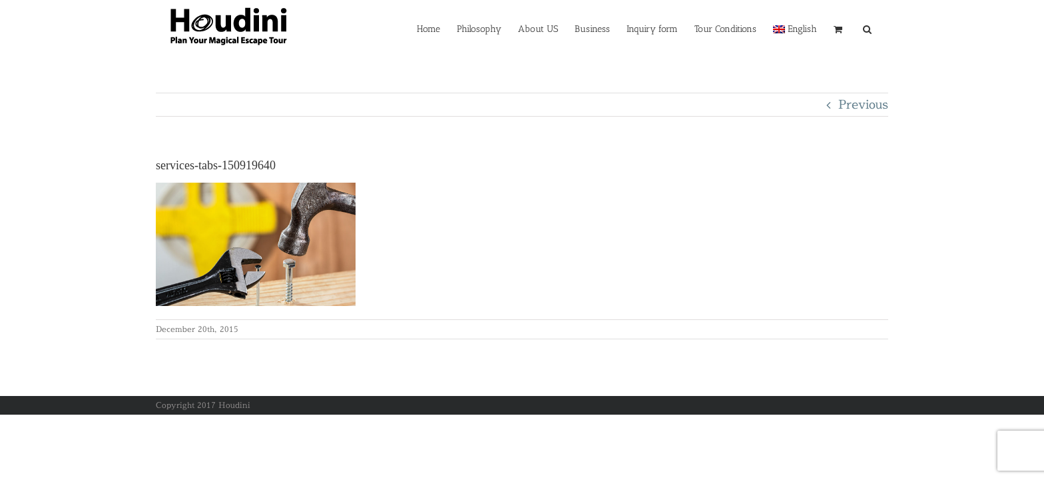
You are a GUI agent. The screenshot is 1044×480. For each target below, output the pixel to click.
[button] (884, 28)
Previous (863, 104)
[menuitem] (785, 28)
